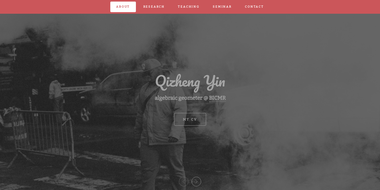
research (154, 6)
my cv (190, 119)
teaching (188, 6)
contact (254, 6)
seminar (222, 6)
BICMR (217, 98)
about (123, 6)
